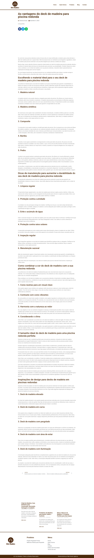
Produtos (71, 4)
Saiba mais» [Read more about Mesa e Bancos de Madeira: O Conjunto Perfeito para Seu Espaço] (59, 528)
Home (54, 4)
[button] (19, 29)
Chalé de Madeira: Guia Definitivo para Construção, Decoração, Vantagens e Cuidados (28, 505)
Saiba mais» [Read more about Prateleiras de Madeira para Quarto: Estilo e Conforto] (41, 526)
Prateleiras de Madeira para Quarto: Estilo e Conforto (46, 514)
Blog (78, 4)
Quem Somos (62, 4)
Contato (84, 4)
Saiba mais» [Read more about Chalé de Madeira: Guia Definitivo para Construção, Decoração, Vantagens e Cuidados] (23, 520)
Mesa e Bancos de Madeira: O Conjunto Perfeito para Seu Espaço (64, 514)
